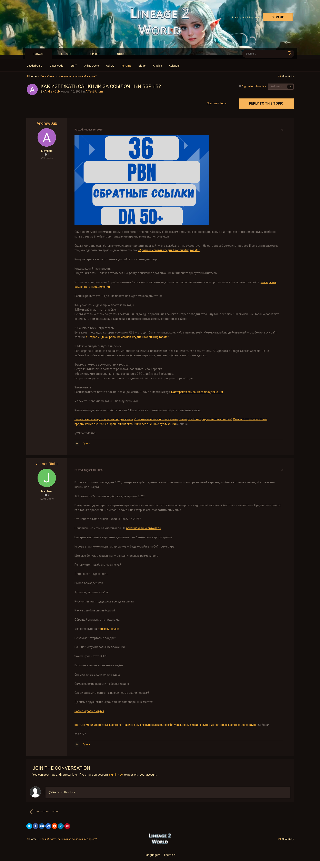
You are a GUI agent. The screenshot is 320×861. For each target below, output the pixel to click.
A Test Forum (94, 91)
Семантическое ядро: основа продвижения (102, 419)
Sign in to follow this (254, 86)
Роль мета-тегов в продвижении (155, 419)
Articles (157, 65)
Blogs (142, 65)
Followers (276, 86)
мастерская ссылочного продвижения (196, 392)
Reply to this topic (266, 103)
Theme (169, 855)
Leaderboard (34, 65)
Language (152, 855)
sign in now (116, 774)
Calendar (174, 65)
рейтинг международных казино (95, 724)
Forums (126, 65)
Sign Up (278, 17)
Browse (38, 54)
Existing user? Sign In (246, 17)
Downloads (56, 65)
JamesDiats (47, 463)
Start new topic (217, 103)
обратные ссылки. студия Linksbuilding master (161, 250)
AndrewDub (52, 91)
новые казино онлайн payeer (237, 724)
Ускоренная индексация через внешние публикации (138, 424)
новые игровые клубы (88, 711)
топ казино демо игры (132, 724)
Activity (66, 54)
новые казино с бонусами (164, 724)
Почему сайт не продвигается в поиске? (204, 419)
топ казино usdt (107, 628)
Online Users (91, 65)
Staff (74, 65)
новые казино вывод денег (199, 724)
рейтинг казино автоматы (142, 528)
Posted (87, 129)
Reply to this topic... (63, 792)
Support (94, 54)
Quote (85, 443)
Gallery (110, 65)
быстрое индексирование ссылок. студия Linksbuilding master (126, 337)
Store (121, 54)
